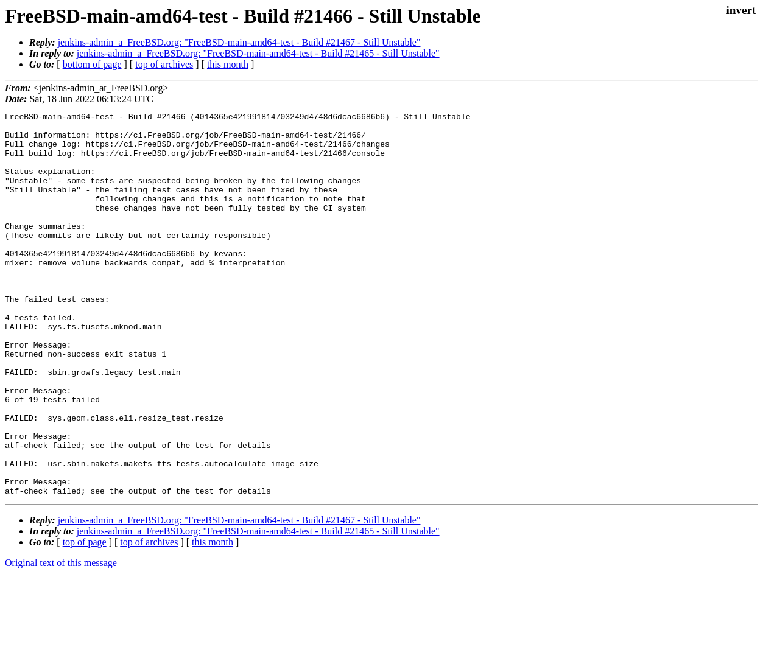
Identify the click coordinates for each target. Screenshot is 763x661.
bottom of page (92, 64)
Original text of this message (61, 639)
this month (227, 64)
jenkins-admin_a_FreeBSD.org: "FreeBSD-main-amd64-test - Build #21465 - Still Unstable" (258, 53)
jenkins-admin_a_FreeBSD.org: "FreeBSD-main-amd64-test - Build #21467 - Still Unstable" (239, 42)
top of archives (164, 64)
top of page (85, 619)
